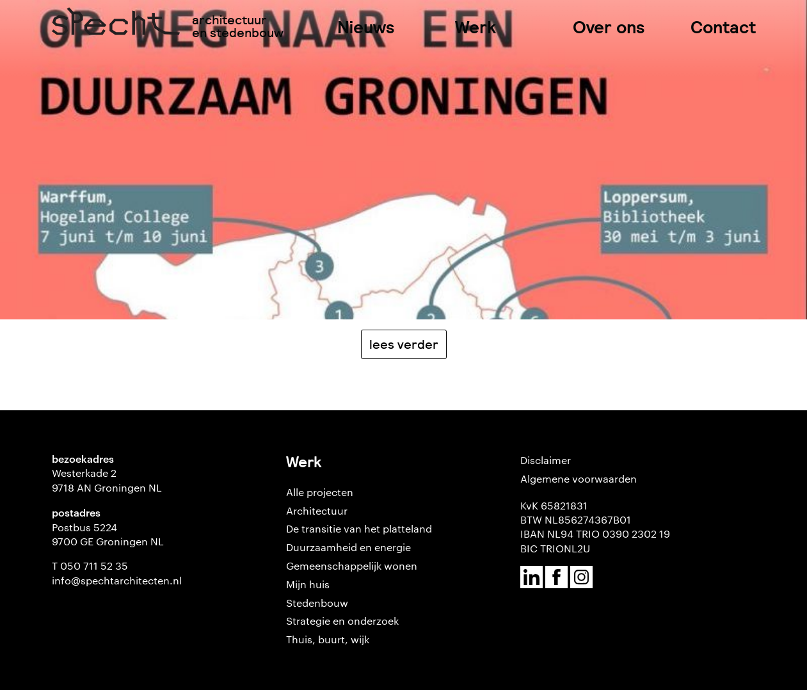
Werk (475, 27)
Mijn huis (308, 584)
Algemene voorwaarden (578, 478)
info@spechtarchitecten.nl (117, 580)
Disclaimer (545, 460)
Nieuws (366, 27)
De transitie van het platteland (359, 528)
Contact (723, 27)
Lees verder (403, 344)
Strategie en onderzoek (342, 620)
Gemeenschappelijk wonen (351, 565)
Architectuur (317, 510)
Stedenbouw (317, 602)
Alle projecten (319, 492)
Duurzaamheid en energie (348, 547)
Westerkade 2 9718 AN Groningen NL (107, 479)
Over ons (609, 27)
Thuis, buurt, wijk (327, 639)
